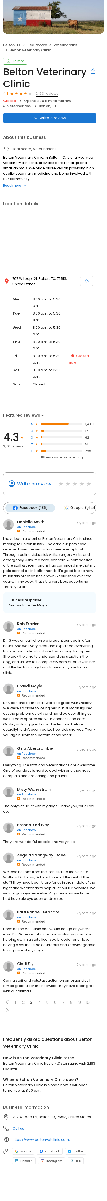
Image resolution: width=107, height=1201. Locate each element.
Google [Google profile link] (23, 1151)
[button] (7, 1001)
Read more (14, 185)
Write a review (34, 483)
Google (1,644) (79, 507)
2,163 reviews (47, 93)
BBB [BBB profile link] (76, 1160)
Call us (18, 1127)
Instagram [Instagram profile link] (51, 1160)
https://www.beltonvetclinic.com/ (42, 1138)
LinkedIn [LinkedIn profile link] (24, 1160)
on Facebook (26, 526)
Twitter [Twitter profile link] (75, 1151)
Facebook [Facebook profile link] (50, 1151)
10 (88, 1002)
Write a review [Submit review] (50, 118)
